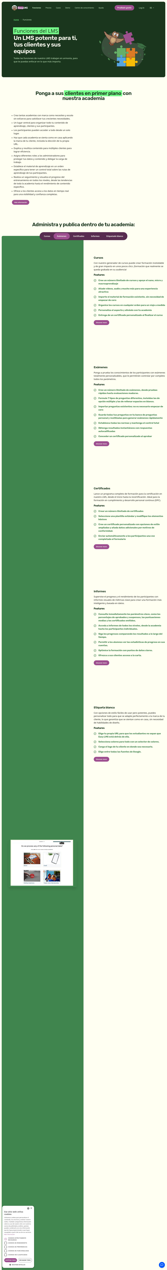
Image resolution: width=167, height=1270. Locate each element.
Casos (58, 8)
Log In (141, 7)
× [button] (31, 1208)
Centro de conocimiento (84, 8)
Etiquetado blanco (114, 238)
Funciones (36, 8)
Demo (67, 8)
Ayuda (101, 8)
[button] (18, 1265)
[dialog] (18, 1237)
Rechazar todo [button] (25, 1260)
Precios (48, 8)
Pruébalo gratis (124, 7)
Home (16, 19)
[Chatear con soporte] (162, 1265)
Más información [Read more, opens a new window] (9, 1234)
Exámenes (61, 238)
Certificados (78, 238)
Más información (23, 203)
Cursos (47, 238)
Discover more (104, 325)
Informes (95, 238)
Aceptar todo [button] (10, 1260)
